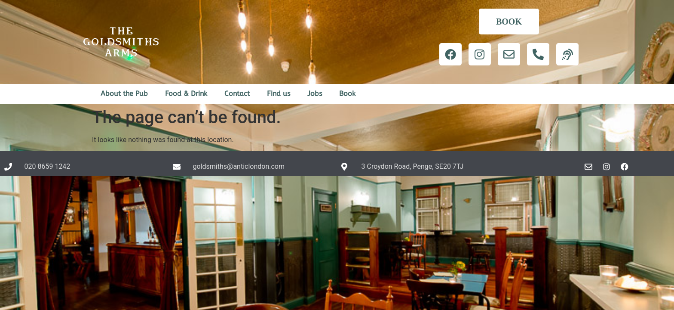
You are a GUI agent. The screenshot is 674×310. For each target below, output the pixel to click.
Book (347, 94)
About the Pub (124, 94)
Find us (278, 94)
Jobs (314, 94)
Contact (237, 94)
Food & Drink (186, 94)
